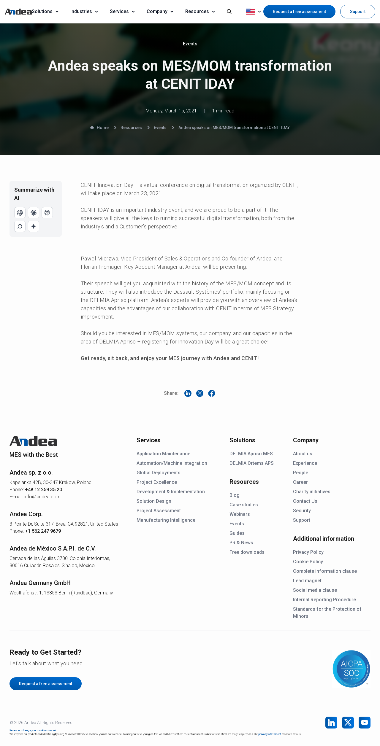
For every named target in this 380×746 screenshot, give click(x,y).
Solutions (45, 11)
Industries (84, 11)
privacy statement (269, 734)
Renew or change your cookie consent (33, 730)
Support (357, 11)
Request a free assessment (299, 11)
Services (122, 11)
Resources (200, 11)
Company (160, 11)
